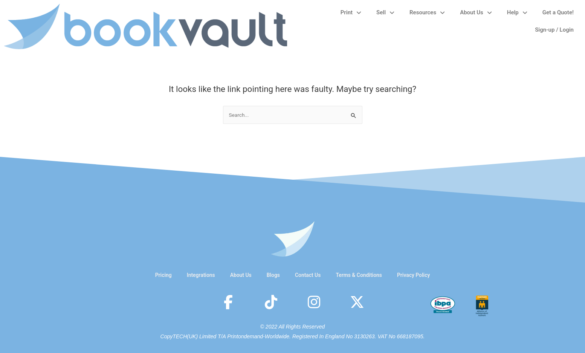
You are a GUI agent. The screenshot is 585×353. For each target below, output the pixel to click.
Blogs (271, 275)
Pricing (157, 275)
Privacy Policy (419, 275)
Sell (385, 12)
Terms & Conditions (361, 275)
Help (517, 12)
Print (351, 12)
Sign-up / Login (554, 29)
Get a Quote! (558, 12)
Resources (427, 12)
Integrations (195, 275)
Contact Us (308, 275)
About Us (476, 12)
